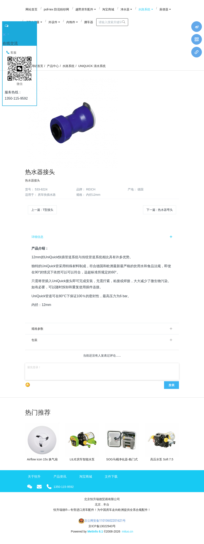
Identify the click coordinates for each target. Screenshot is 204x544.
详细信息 (37, 239)
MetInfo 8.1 (95, 534)
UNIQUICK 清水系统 (91, 68)
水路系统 (68, 68)
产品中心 (53, 68)
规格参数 (37, 331)
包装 (34, 342)
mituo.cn (127, 534)
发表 (171, 387)
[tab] (102, 239)
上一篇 (42, 212)
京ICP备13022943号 (102, 528)
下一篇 (159, 212)
